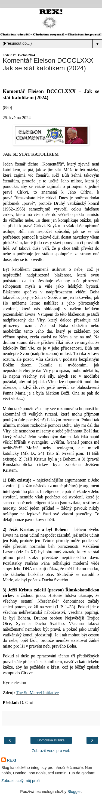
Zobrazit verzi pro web (51, 750)
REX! (11, 760)
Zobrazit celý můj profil (21, 780)
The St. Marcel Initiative (37, 692)
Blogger (74, 791)
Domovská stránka (51, 740)
